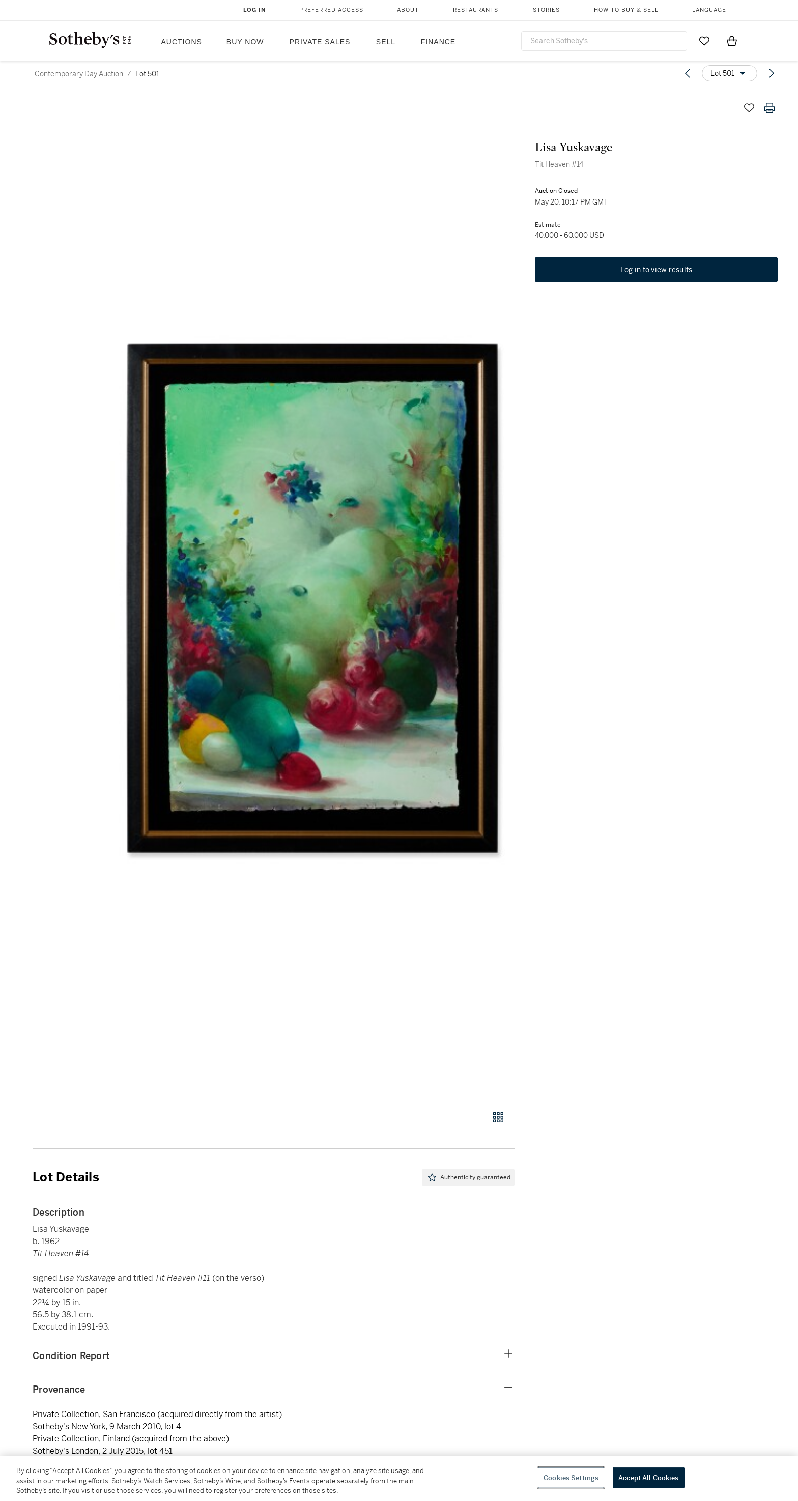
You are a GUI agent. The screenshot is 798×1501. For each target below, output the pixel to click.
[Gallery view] (498, 1117)
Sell (385, 42)
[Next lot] (771, 73)
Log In (254, 10)
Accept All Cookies (648, 1477)
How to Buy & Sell (626, 10)
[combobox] (604, 41)
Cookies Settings (571, 1477)
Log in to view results (656, 269)
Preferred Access (331, 10)
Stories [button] (546, 10)
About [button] (408, 10)
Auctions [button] (181, 42)
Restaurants (475, 10)
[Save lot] (749, 108)
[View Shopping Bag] (732, 41)
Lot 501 (147, 73)
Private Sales (320, 42)
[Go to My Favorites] (704, 41)
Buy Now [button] (245, 42)
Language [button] (709, 10)
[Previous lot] (687, 73)
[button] (312, 598)
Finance (438, 42)
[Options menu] (729, 73)
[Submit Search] (675, 41)
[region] (399, 1478)
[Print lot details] (769, 108)
